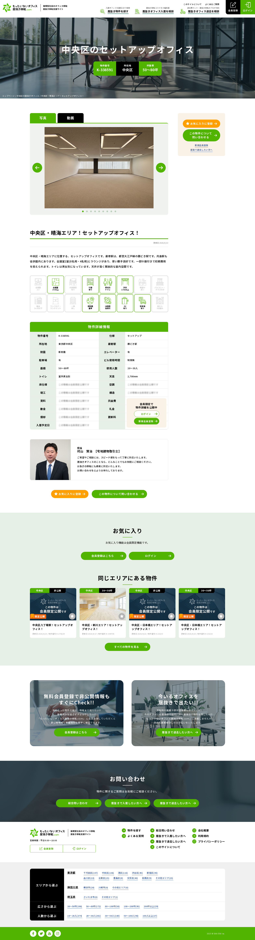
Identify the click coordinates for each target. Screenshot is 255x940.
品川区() (89, 878)
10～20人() (74, 915)
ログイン (150, 556)
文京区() (132, 878)
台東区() (104, 878)
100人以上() (150, 915)
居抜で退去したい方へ (201, 149)
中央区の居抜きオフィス (28, 95)
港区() (123, 872)
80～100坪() (112, 906)
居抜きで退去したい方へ (177, 732)
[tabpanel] (99, 167)
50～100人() (131, 915)
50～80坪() (93, 906)
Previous (37, 168)
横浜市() (89, 887)
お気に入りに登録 (70, 494)
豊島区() (118, 878)
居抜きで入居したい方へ (126, 803)
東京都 (71, 873)
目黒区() (147, 878)
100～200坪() (132, 906)
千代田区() (91, 872)
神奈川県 (72, 887)
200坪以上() (151, 906)
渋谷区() (137, 872)
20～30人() (93, 915)
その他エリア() (164, 878)
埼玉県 (71, 897)
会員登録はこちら (102, 556)
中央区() (108, 872)
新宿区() (152, 872)
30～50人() (112, 915)
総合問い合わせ (78, 803)
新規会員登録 (201, 145)
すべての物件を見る (126, 647)
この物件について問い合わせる (118, 494)
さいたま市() (91, 897)
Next (161, 168)
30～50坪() (74, 906)
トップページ (8, 95)
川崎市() (103, 887)
